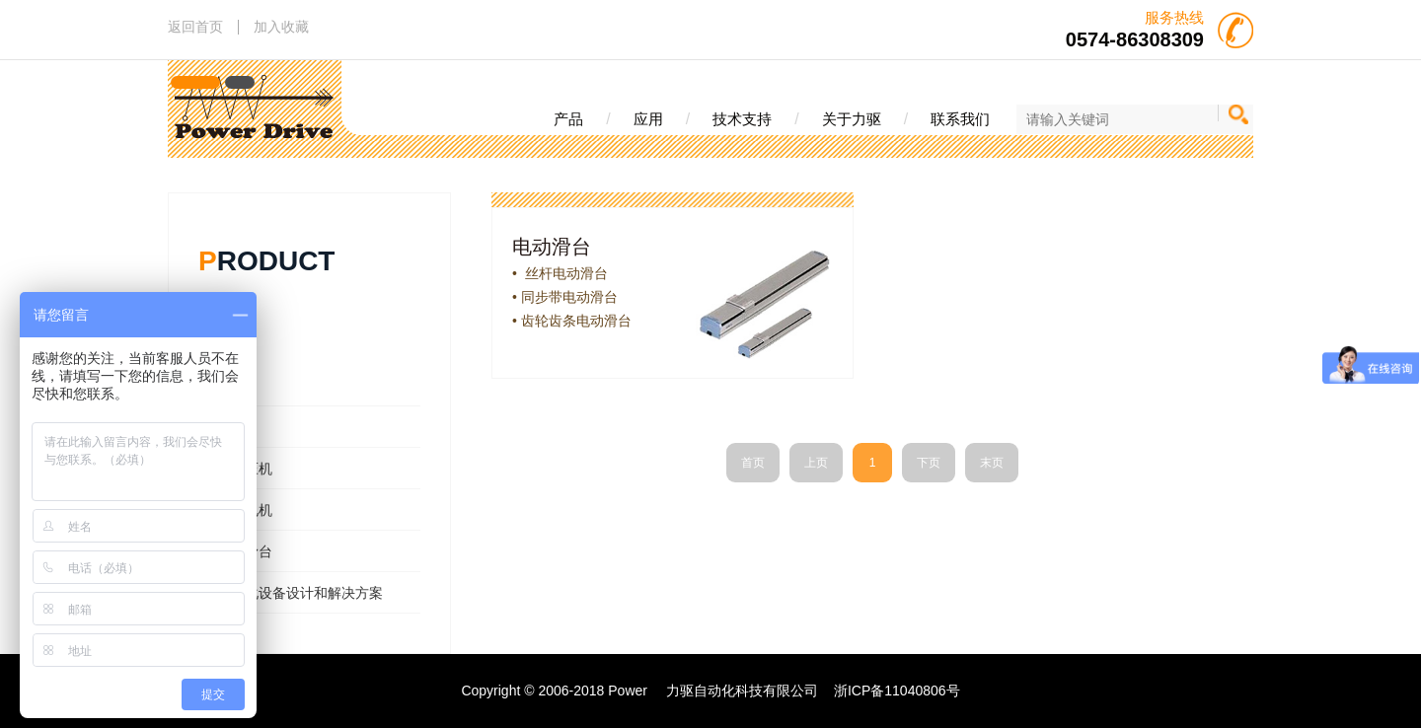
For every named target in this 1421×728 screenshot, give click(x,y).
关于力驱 (851, 118)
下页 (928, 463)
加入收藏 (281, 27)
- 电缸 (226, 427)
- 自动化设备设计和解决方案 (295, 593)
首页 (753, 463)
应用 (648, 118)
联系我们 (960, 118)
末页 (992, 463)
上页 (816, 463)
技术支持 (742, 118)
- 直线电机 (240, 510)
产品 (568, 118)
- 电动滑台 (240, 551)
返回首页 (195, 27)
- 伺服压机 (240, 468)
